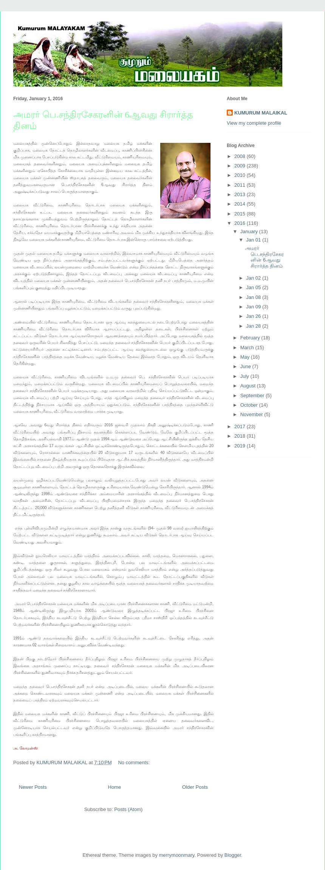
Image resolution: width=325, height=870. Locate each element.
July (245, 376)
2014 (240, 204)
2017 (240, 426)
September (253, 395)
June (246, 366)
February (251, 338)
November (252, 414)
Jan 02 (254, 278)
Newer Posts (33, 787)
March (247, 347)
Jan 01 (254, 240)
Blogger (232, 855)
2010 (240, 175)
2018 (240, 436)
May (245, 357)
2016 (240, 223)
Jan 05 (254, 287)
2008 (240, 156)
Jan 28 (254, 326)
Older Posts (195, 787)
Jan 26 (254, 316)
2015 (240, 214)
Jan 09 (254, 307)
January (249, 231)
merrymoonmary (177, 855)
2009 (240, 166)
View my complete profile (254, 123)
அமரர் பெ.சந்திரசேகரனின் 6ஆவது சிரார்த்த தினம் (264, 257)
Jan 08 (254, 297)
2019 (240, 446)
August (248, 386)
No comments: (134, 762)
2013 (240, 194)
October (249, 405)
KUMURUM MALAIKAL (260, 113)
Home (114, 787)
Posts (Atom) (128, 809)
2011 (240, 185)
